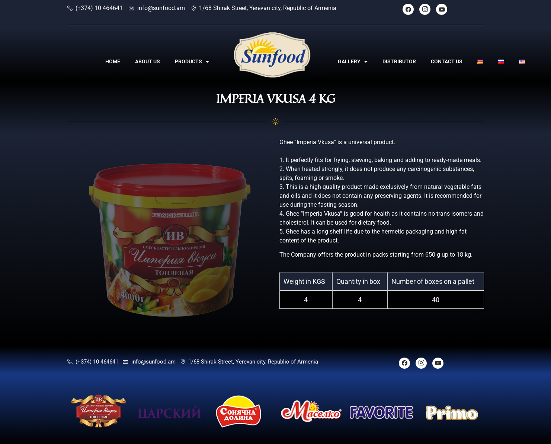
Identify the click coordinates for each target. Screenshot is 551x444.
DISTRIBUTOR (399, 61)
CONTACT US (446, 61)
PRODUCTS (192, 61)
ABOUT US (147, 61)
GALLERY (353, 61)
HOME (112, 61)
